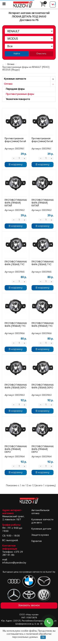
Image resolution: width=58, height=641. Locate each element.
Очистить (41, 54)
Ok (43, 637)
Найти (17, 54)
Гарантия (36, 541)
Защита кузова (40, 535)
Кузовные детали (41, 529)
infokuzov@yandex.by (14, 563)
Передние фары (14, 89)
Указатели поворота (17, 99)
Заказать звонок (29, 605)
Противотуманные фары (19, 94)
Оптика (8, 65)
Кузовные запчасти (30, 79)
